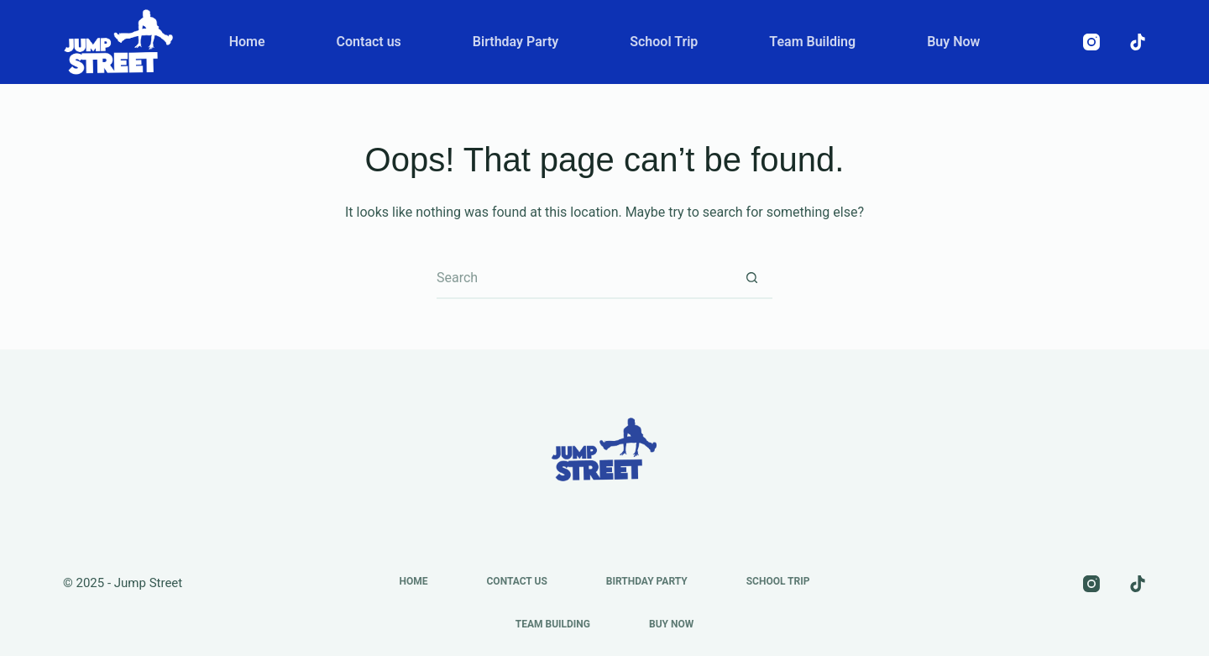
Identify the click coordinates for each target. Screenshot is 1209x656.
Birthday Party (515, 42)
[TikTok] (1137, 42)
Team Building (812, 42)
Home (247, 42)
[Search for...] (583, 278)
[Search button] (751, 278)
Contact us (369, 42)
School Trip (664, 42)
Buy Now (953, 42)
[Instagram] (1091, 42)
